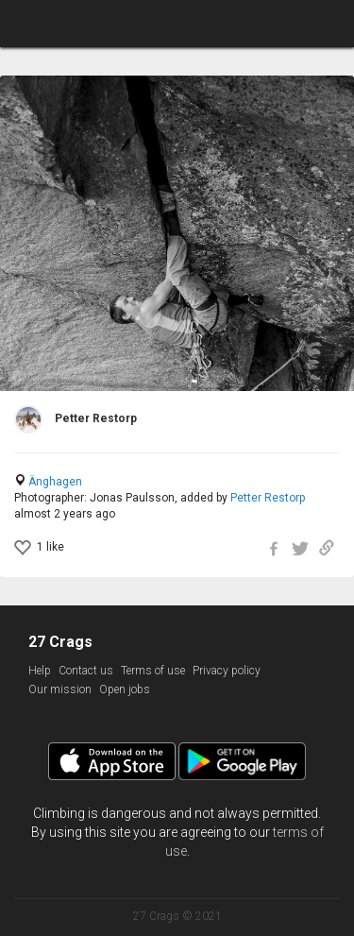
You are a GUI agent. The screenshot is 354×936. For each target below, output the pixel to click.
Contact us (86, 670)
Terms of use (153, 670)
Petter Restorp (267, 497)
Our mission (60, 689)
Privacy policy (227, 670)
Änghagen (55, 481)
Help (39, 670)
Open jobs (124, 689)
